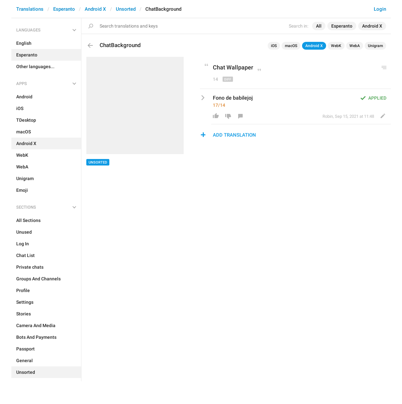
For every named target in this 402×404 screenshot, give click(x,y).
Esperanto (64, 9)
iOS (274, 45)
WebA (354, 45)
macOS (291, 45)
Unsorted (126, 9)
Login (380, 9)
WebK (336, 45)
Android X (95, 9)
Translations (29, 9)
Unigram (375, 45)
